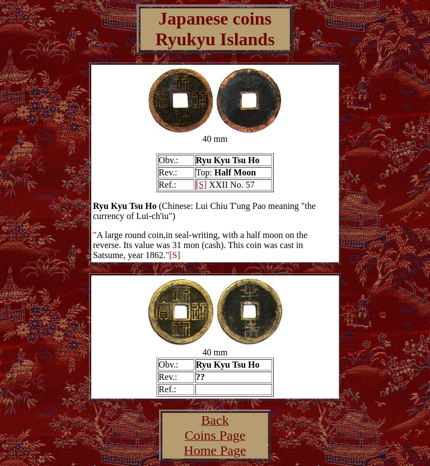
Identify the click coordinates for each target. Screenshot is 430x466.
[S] (201, 184)
